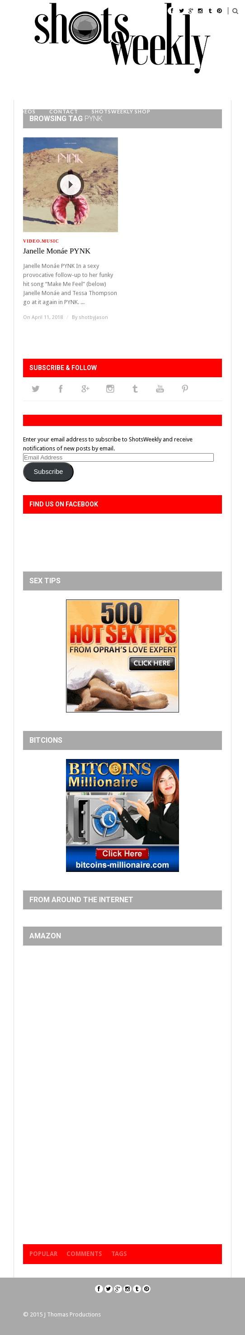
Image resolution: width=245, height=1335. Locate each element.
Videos (25, 111)
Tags (119, 1253)
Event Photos (165, 89)
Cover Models (74, 89)
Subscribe (48, 471)
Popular (43, 1253)
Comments (84, 1253)
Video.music (41, 241)
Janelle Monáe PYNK (56, 251)
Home (29, 89)
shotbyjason (93, 317)
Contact (63, 111)
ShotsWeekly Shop (121, 111)
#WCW (120, 89)
